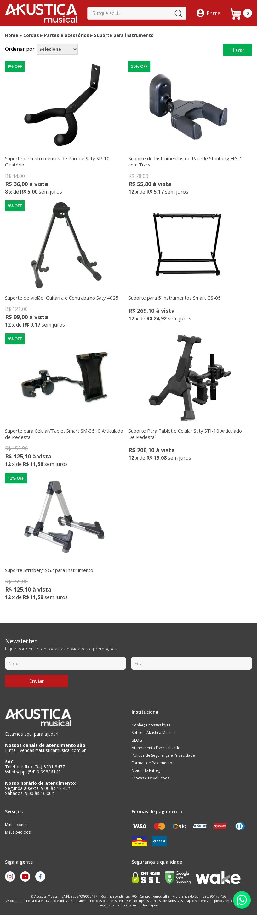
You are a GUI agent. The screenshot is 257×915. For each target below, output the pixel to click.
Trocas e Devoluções (150, 778)
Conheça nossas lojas (151, 725)
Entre (213, 13)
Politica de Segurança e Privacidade (163, 755)
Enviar (36, 681)
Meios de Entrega (147, 770)
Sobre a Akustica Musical (153, 732)
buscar (178, 13)
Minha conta (16, 824)
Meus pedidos (18, 832)
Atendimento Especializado (156, 747)
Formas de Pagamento (152, 763)
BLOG (137, 740)
